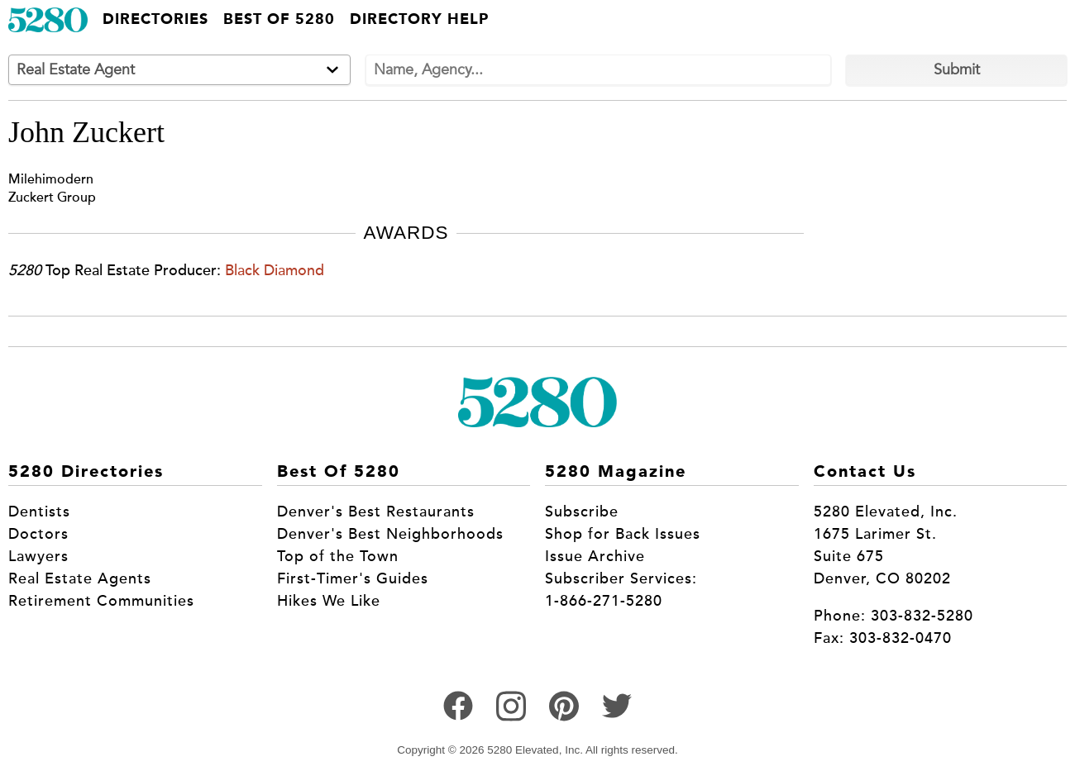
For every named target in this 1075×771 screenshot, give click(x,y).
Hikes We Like (328, 601)
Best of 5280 (279, 19)
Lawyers (38, 556)
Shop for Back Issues (622, 534)
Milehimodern (50, 179)
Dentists (39, 511)
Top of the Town (338, 556)
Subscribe (582, 511)
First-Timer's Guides (352, 578)
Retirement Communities (101, 601)
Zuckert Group (52, 197)
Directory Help (419, 19)
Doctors (38, 534)
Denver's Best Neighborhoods (390, 534)
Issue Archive (595, 556)
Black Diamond (274, 270)
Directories (155, 19)
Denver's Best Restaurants (376, 511)
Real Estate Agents (79, 578)
